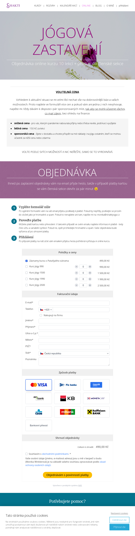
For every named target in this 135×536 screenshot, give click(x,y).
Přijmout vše (119, 527)
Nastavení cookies (119, 513)
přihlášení (123, 5)
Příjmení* (30, 326)
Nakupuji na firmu (53, 315)
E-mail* (29, 302)
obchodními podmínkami (55, 453)
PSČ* (28, 346)
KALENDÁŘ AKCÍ (68, 5)
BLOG (98, 5)
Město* (29, 339)
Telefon (29, 308)
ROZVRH (50, 5)
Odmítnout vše (119, 519)
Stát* (28, 352)
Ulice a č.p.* (31, 333)
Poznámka (30, 359)
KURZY (37, 5)
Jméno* (29, 320)
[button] (38, 384)
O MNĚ (110, 5)
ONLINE (86, 5)
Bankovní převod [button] (39, 425)
